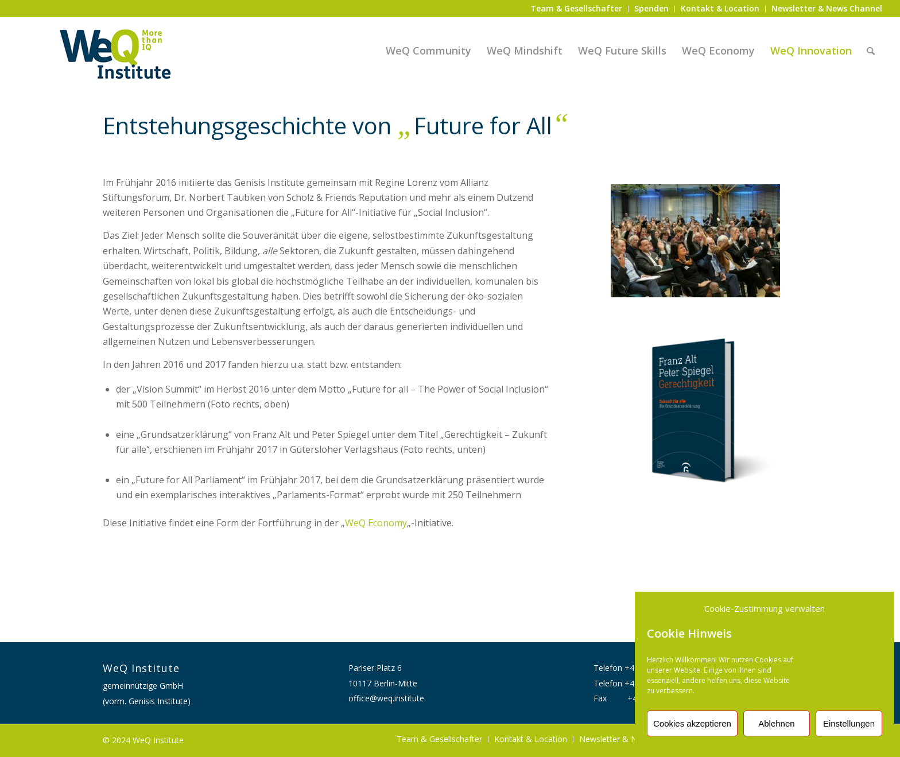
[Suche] (870, 50)
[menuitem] (577, 9)
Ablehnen (776, 723)
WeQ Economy (376, 523)
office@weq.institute (386, 698)
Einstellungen (849, 723)
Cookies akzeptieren (692, 723)
